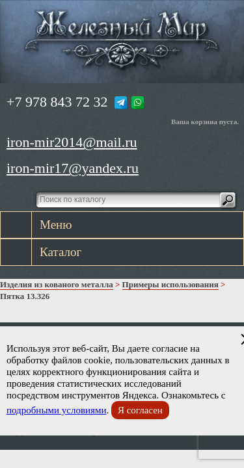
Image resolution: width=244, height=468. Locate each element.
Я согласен (140, 410)
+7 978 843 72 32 (57, 102)
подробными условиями (56, 410)
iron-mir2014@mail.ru (72, 142)
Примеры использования (170, 284)
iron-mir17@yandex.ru (73, 168)
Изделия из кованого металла (56, 284)
